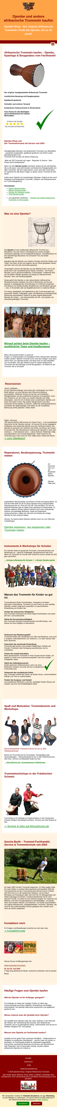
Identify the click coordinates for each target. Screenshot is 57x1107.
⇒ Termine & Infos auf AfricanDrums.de (26, 826)
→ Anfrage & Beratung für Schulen (18, 560)
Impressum (28, 1062)
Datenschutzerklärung (28, 1069)
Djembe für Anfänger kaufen (19, 192)
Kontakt (28, 1058)
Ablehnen (36, 1103)
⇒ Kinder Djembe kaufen (45, 560)
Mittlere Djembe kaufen (17, 190)
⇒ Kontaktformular (14, 930)
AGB (29, 1065)
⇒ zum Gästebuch (14, 438)
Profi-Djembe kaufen (16, 194)
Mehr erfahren (42, 1100)
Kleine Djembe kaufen (17, 188)
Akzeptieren (23, 1103)
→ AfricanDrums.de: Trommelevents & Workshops (24, 762)
